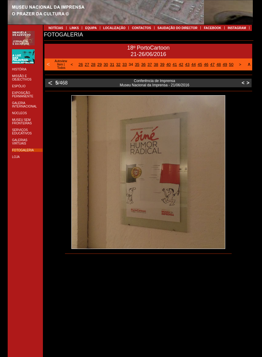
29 (99, 64)
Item (60, 64)
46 (206, 64)
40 (168, 64)
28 (93, 64)
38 (156, 64)
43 (187, 64)
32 (118, 64)
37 (149, 64)
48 (218, 64)
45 (200, 64)
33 (124, 64)
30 (106, 64)
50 (231, 64)
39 (162, 64)
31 (112, 64)
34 (131, 64)
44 (194, 64)
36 (143, 64)
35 (137, 64)
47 (212, 64)
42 (181, 64)
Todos (61, 68)
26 (80, 64)
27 (87, 64)
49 (225, 64)
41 (175, 64)
